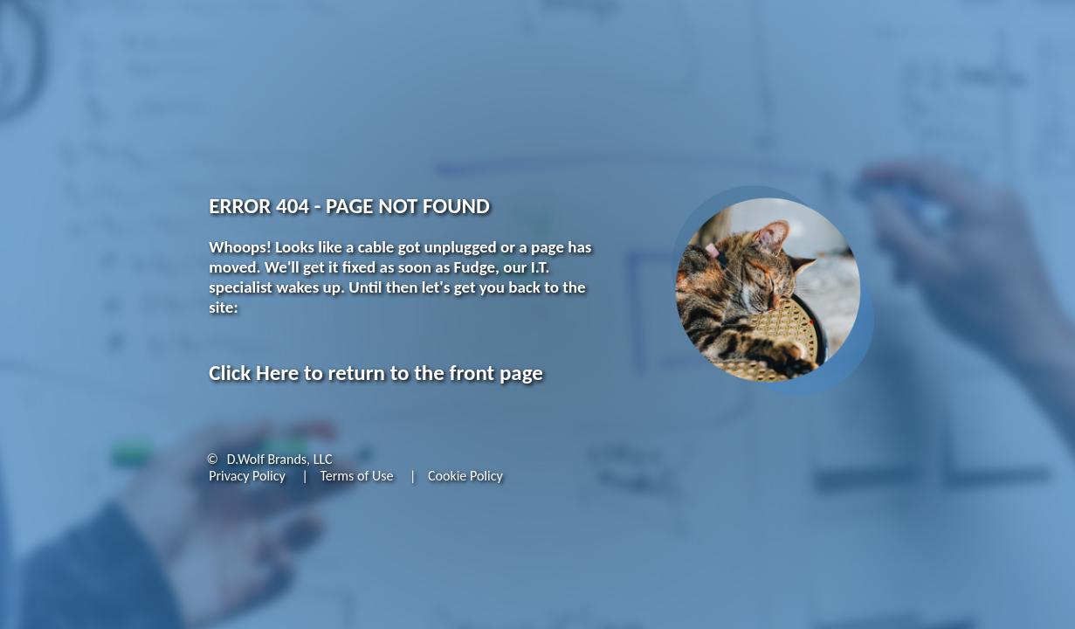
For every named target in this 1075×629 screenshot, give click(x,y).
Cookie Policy (465, 475)
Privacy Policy (247, 475)
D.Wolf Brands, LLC (280, 459)
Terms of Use (356, 475)
